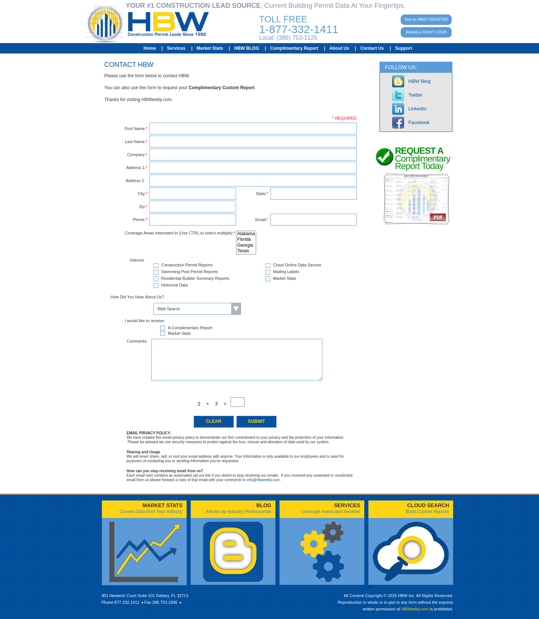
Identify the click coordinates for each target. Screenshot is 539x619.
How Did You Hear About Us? (137, 297)
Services (176, 48)
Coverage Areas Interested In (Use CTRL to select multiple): (180, 233)
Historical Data (174, 285)
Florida (245, 239)
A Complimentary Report (190, 327)
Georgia (245, 245)
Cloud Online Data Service (297, 265)
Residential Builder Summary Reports (195, 278)
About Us (339, 48)
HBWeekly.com (415, 609)
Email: (261, 219)
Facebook (419, 122)
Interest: (137, 260)
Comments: (137, 341)
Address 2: (137, 180)
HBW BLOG (246, 48)
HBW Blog (420, 81)
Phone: (140, 219)
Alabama (245, 234)
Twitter (416, 95)
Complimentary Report (294, 48)
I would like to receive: (145, 320)
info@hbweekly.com (263, 480)
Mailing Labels (286, 272)
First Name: (136, 128)
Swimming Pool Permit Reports (189, 272)
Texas (245, 251)
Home (149, 48)
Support (403, 48)
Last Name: (136, 141)
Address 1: (137, 167)
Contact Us (372, 48)
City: (142, 193)
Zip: (143, 206)
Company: (137, 154)
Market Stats (210, 48)
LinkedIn (418, 108)
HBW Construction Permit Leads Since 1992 (148, 23)
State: (262, 193)
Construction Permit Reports (187, 265)
